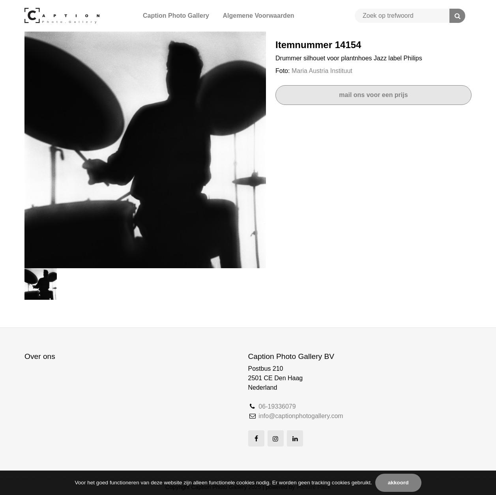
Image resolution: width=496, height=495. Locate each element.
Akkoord (398, 483)
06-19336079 (277, 406)
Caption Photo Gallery (176, 15)
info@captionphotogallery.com (300, 416)
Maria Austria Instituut (322, 70)
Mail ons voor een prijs (373, 95)
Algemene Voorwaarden (258, 15)
